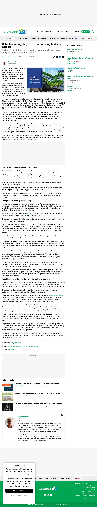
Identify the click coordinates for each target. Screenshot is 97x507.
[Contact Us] (84, 38)
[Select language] (10, 38)
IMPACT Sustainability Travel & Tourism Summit (80, 77)
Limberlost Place (57, 296)
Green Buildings (12, 57)
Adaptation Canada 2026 (75, 49)
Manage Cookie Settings (19, 495)
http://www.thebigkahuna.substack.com (33, 421)
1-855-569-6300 (90, 491)
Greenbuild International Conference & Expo (80, 59)
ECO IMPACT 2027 (73, 87)
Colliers (4, 68)
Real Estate (35, 38)
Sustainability (30, 386)
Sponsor (48, 31)
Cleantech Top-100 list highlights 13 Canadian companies (37, 384)
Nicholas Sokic (19, 386)
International (38, 386)
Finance (64, 38)
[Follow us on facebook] (77, 38)
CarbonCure (50, 307)
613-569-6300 (91, 493)
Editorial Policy (48, 504)
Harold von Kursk (13, 62)
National (21, 57)
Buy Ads (90, 38)
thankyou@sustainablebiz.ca (86, 495)
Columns (77, 31)
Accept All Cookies (19, 491)
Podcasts (69, 31)
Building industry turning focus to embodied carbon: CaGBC (37, 394)
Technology (34, 346)
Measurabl (29, 214)
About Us (30, 504)
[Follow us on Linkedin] (80, 38)
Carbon (26, 396)
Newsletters (59, 31)
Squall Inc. (92, 499)
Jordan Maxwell (19, 396)
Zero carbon (32, 396)
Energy (43, 38)
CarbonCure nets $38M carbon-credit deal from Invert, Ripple (38, 404)
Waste (71, 38)
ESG (25, 386)
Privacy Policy (38, 504)
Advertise (39, 31)
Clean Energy (26, 346)
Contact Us (66, 504)
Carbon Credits (33, 406)
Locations (22, 38)
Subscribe (86, 31)
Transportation (53, 38)
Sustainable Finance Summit (76, 68)
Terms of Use (57, 504)
